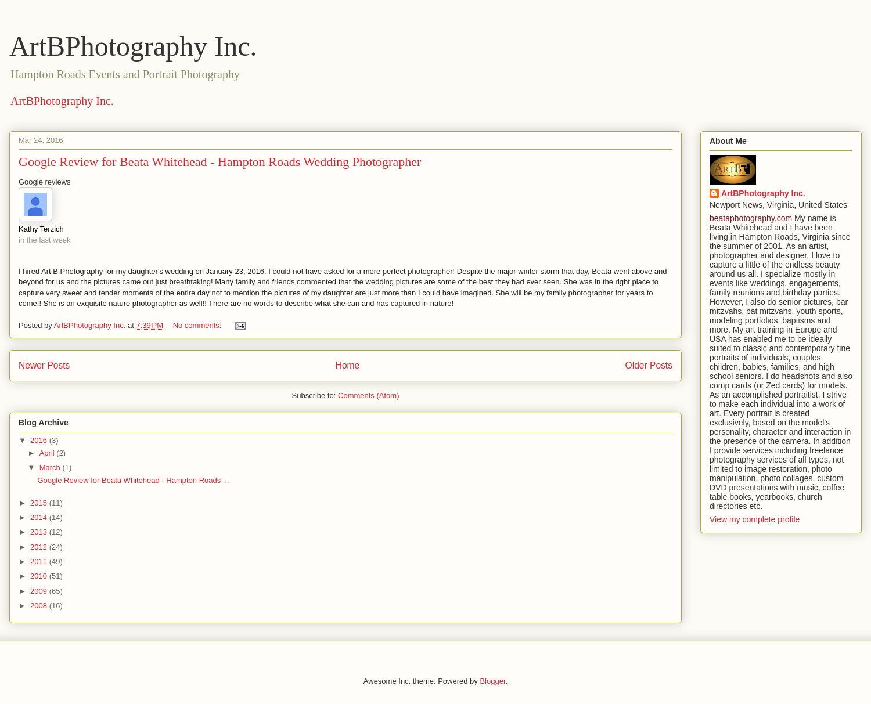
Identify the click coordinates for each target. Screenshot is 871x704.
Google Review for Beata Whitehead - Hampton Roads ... (133, 480)
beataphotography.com (751, 218)
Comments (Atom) (368, 395)
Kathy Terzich (41, 229)
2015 (39, 503)
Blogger (492, 681)
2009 (39, 591)
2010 (39, 576)
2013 (39, 532)
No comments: (198, 325)
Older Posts (648, 365)
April (48, 453)
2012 (39, 547)
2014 (39, 517)
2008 (39, 605)
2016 (39, 440)
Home (348, 365)
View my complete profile (755, 519)
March (51, 467)
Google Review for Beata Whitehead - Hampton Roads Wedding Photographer (220, 161)
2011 (39, 561)
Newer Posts (44, 365)
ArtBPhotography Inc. (133, 46)
